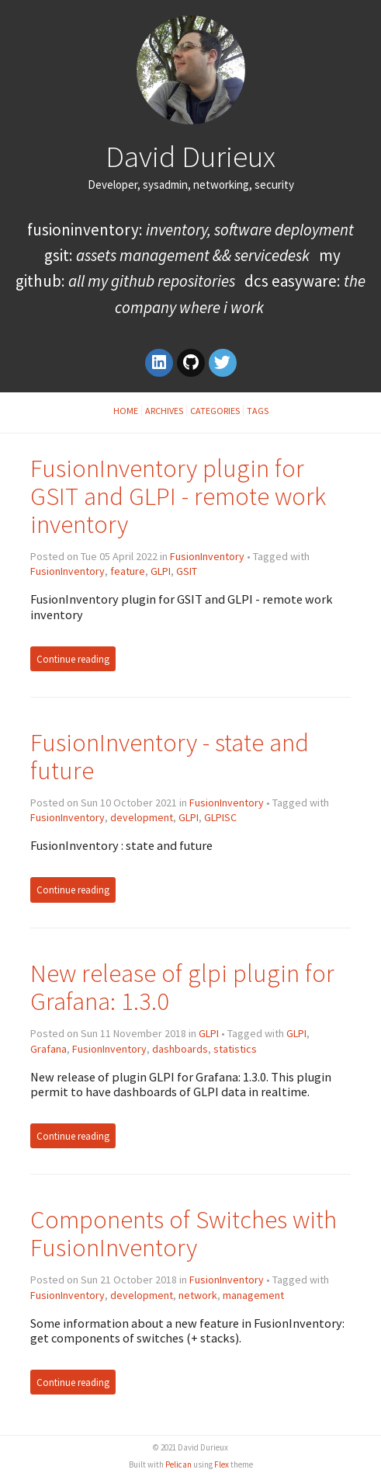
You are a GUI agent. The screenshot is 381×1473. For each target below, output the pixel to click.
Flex (221, 1464)
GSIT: (177, 255)
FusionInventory (207, 556)
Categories (215, 410)
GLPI (161, 571)
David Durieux (190, 156)
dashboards (180, 1049)
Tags (257, 410)
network (197, 1295)
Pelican (178, 1464)
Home (125, 410)
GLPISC (220, 817)
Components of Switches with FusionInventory (183, 1233)
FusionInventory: (190, 229)
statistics (235, 1049)
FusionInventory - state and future (169, 756)
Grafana (48, 1049)
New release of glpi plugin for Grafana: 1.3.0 (182, 987)
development (141, 817)
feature (127, 571)
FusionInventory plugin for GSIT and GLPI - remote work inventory (178, 496)
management (253, 1295)
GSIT (186, 571)
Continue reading (72, 658)
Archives (164, 410)
